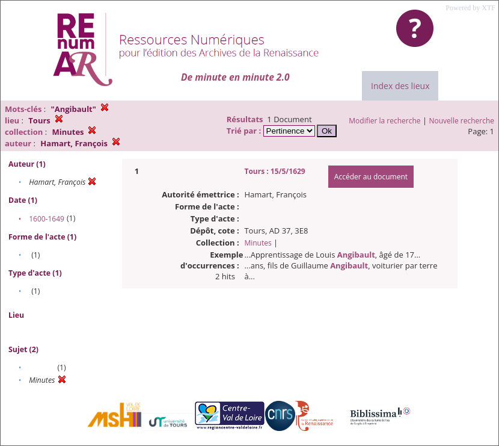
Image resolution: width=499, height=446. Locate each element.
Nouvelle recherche (462, 121)
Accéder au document (371, 177)
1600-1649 (46, 219)
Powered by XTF (470, 8)
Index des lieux (400, 85)
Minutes (257, 243)
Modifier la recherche (384, 121)
